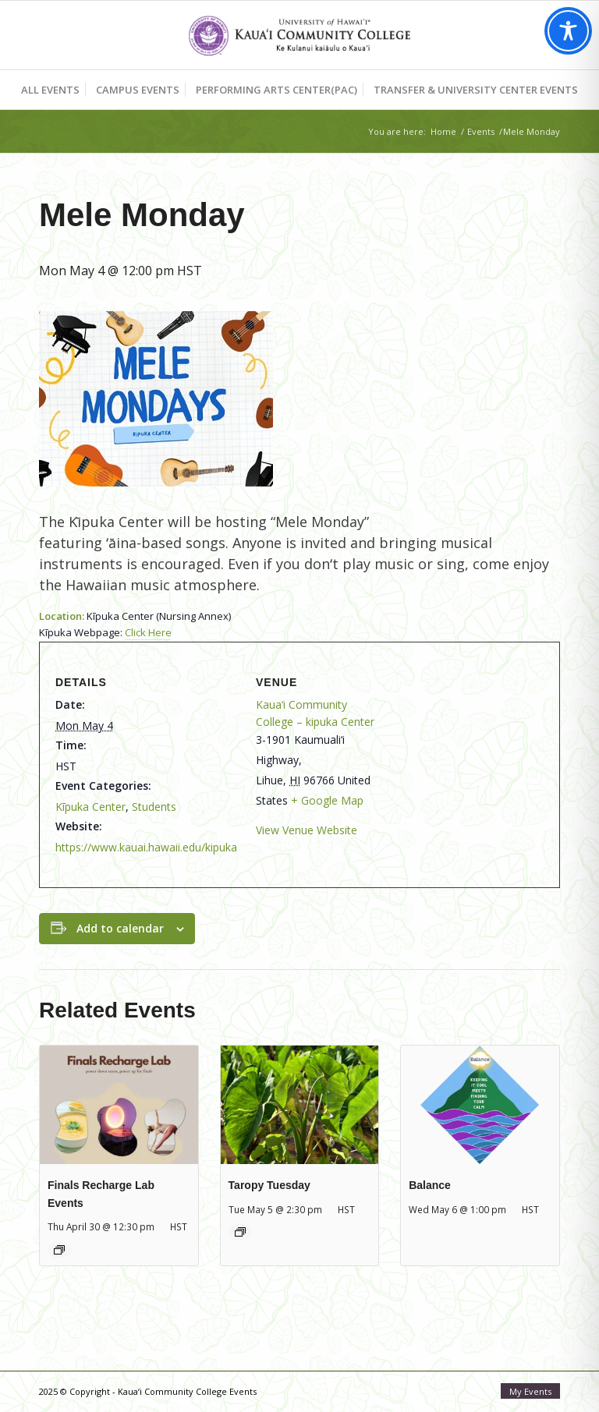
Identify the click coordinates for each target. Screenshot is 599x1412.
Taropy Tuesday (269, 1185)
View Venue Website (306, 830)
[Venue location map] (463, 759)
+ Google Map (327, 800)
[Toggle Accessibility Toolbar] (568, 31)
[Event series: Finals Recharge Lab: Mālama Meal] (59, 1250)
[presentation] (119, 1105)
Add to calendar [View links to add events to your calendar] (120, 928)
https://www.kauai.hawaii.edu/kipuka (146, 847)
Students (154, 806)
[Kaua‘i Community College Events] (299, 35)
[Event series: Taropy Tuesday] (240, 1232)
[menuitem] (50, 89)
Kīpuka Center (90, 806)
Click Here (148, 632)
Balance (430, 1185)
